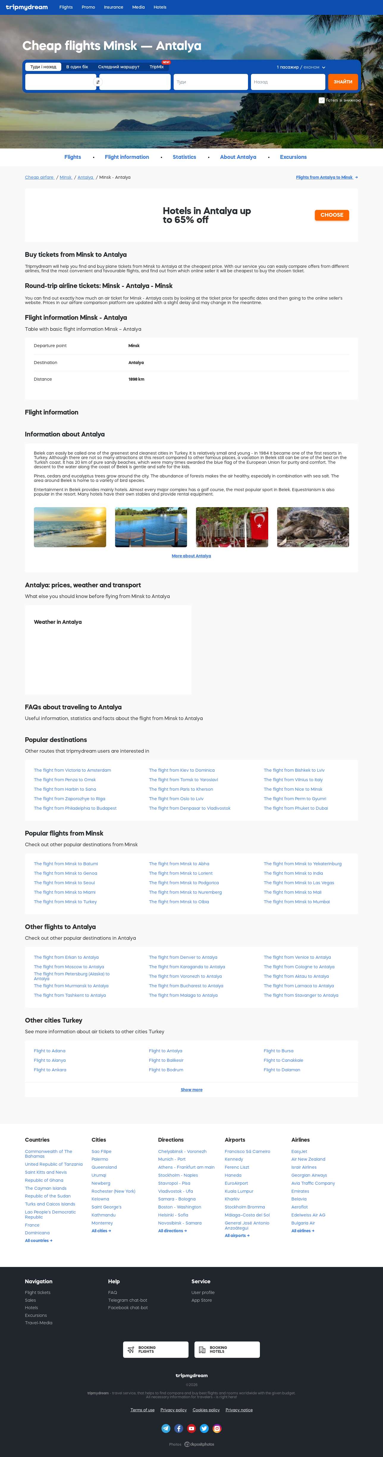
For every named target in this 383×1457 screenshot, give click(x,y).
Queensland (104, 1167)
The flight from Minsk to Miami (64, 892)
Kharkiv (232, 1199)
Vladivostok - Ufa (175, 1191)
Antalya (86, 177)
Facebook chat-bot (128, 1308)
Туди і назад (43, 67)
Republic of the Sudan (48, 1196)
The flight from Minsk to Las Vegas (299, 883)
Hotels (31, 1308)
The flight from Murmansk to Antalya (71, 986)
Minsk (66, 177)
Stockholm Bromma (245, 1207)
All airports (236, 1235)
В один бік (77, 67)
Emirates (300, 1191)
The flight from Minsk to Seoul (64, 883)
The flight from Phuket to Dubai (296, 808)
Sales (30, 1300)
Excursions (36, 1315)
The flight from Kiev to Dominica (182, 770)
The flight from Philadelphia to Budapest (75, 808)
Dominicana (37, 1233)
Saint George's (107, 1207)
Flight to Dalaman (282, 1070)
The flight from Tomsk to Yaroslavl (183, 780)
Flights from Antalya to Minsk (325, 177)
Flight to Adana (49, 1051)
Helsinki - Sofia (173, 1215)
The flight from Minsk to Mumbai (297, 902)
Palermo (100, 1159)
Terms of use (143, 1410)
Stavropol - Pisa (174, 1183)
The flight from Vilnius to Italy (293, 780)
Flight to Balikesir (166, 1060)
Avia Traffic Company (313, 1183)
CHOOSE (332, 215)
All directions (171, 1231)
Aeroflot (299, 1207)
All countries (37, 1240)
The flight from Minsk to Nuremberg (185, 892)
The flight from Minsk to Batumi (66, 864)
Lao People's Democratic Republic (50, 1214)
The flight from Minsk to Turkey (65, 902)
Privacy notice (239, 1410)
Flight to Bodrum (166, 1070)
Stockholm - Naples (178, 1175)
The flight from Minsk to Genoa (65, 873)
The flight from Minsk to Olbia (179, 902)
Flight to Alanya (50, 1060)
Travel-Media (38, 1323)
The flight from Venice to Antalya (297, 957)
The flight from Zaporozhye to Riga (69, 799)
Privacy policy (174, 1410)
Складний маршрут (118, 67)
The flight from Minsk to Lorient (181, 873)
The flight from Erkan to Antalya (66, 957)
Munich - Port (172, 1159)
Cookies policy (206, 1410)
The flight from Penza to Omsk (65, 780)
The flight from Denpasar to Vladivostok (189, 808)
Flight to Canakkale (283, 1060)
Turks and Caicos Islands (50, 1204)
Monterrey (102, 1223)
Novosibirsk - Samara (180, 1223)
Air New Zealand (308, 1159)
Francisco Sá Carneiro (247, 1151)
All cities (100, 1231)
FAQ (112, 1292)
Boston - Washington (179, 1207)
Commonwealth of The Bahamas (48, 1154)
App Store (202, 1300)
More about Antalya (191, 556)
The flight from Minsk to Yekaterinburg (303, 864)
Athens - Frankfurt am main (186, 1167)
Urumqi (99, 1175)
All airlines (301, 1231)
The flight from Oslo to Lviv (176, 799)
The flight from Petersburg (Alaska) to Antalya (72, 976)
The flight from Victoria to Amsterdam (72, 770)
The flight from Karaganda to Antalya (187, 967)
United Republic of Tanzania (54, 1164)
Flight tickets (38, 1292)
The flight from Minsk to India (293, 873)
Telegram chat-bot (127, 1300)
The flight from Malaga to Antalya (183, 995)
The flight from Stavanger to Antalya (301, 995)
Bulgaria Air (303, 1223)
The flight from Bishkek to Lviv (294, 770)
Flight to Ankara (50, 1070)
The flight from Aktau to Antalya (296, 976)
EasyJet (299, 1151)
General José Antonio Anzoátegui (247, 1225)
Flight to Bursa (278, 1051)
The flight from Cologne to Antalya (299, 967)
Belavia (299, 1199)
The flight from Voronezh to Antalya (185, 976)
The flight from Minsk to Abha (179, 864)
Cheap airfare (40, 177)
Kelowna (100, 1199)
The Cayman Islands (46, 1188)
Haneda (233, 1175)
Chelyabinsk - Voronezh (182, 1151)
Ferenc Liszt (237, 1167)
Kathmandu (104, 1215)
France (32, 1225)
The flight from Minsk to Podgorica (184, 883)
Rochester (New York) (113, 1191)
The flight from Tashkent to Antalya (70, 995)
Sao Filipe (102, 1151)
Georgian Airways (309, 1175)
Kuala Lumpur (239, 1191)
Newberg (101, 1183)
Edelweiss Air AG (308, 1215)
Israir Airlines (304, 1167)
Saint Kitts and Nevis (46, 1172)
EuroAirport (236, 1183)
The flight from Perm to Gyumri (295, 799)
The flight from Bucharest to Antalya (186, 986)
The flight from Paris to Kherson (181, 789)
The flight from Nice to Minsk (293, 789)
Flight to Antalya (165, 1051)
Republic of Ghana (44, 1180)
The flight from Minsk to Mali (292, 892)
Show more (192, 1090)
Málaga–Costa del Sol (247, 1215)
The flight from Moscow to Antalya (69, 967)
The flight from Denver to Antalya (183, 957)
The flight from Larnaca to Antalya (299, 986)
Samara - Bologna (177, 1199)
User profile (203, 1292)
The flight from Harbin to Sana (65, 789)
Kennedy (234, 1159)
